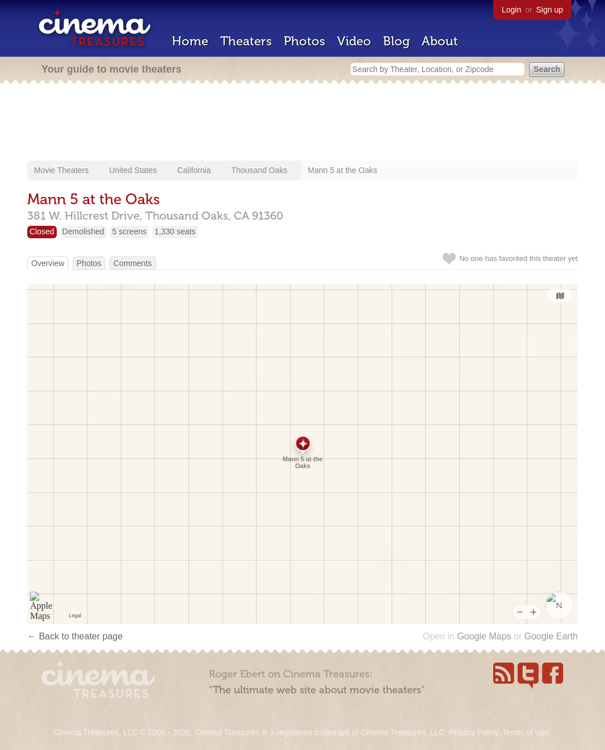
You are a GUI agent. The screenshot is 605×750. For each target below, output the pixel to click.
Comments (133, 263)
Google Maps (484, 636)
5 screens (129, 231)
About (440, 41)
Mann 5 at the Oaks (342, 170)
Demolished (83, 231)
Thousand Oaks (259, 170)
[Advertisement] (302, 123)
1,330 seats (174, 231)
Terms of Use (525, 732)
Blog (396, 41)
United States (133, 170)
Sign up (549, 9)
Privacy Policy (473, 732)
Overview (47, 263)
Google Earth (551, 636)
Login (511, 9)
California (194, 170)
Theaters (246, 41)
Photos (304, 41)
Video (354, 41)
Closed (42, 231)
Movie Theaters (61, 170)
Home (190, 41)
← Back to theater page (75, 636)
